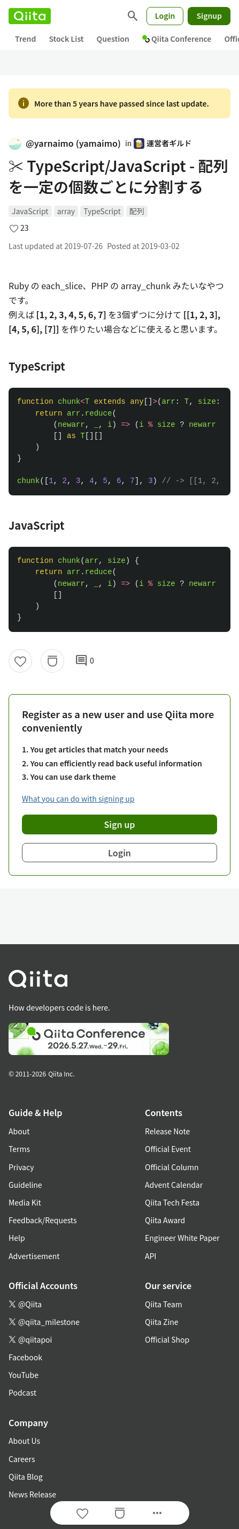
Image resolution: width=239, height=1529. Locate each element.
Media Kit (25, 1202)
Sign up (119, 824)
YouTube (23, 1374)
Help (17, 1237)
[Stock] (52, 661)
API (150, 1256)
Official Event (168, 1148)
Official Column (172, 1167)
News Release (32, 1494)
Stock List (66, 38)
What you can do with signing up (78, 798)
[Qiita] (30, 16)
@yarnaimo (65, 143)
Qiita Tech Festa (172, 1202)
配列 (136, 211)
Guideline (25, 1184)
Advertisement (34, 1256)
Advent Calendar (174, 1184)
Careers (22, 1458)
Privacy (21, 1167)
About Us (24, 1440)
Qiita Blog (26, 1476)
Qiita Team (163, 1304)
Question (113, 38)
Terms (19, 1148)
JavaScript (30, 211)
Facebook (25, 1357)
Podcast (22, 1392)
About (19, 1131)
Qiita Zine (162, 1321)
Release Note (167, 1131)
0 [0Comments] (84, 660)
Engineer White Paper (182, 1237)
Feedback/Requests (43, 1220)
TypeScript (102, 211)
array (66, 211)
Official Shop (167, 1339)
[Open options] (157, 1513)
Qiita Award (165, 1220)
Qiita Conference (177, 38)
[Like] (20, 661)
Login (165, 15)
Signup (209, 15)
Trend (25, 38)
